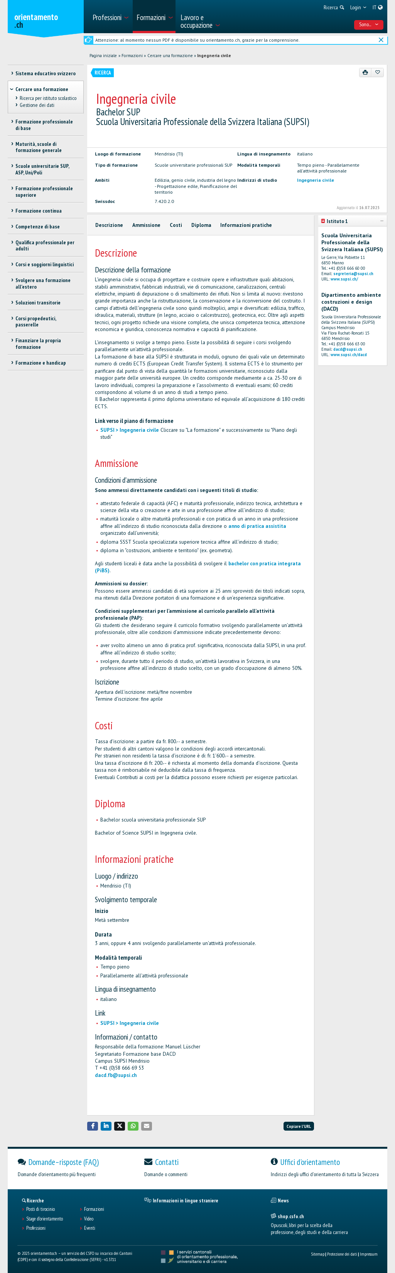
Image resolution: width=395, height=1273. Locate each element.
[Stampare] (365, 72)
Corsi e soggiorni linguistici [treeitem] (44, 264)
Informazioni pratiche (246, 225)
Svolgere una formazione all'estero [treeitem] (43, 283)
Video (88, 1219)
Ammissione (146, 225)
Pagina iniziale (103, 55)
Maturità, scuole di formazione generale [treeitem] (38, 147)
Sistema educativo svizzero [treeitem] (45, 73)
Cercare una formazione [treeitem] (41, 89)
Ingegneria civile (214, 55)
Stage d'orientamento (44, 1219)
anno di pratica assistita (257, 526)
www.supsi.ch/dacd (349, 354)
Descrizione (109, 225)
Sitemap (317, 1254)
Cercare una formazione (170, 55)
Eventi (89, 1228)
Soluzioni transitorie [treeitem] (38, 302)
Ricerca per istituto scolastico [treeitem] (48, 98)
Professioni (36, 1228)
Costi (176, 225)
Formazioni (132, 55)
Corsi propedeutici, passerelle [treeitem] (35, 321)
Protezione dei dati (342, 1254)
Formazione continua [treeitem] (38, 210)
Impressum (369, 1254)
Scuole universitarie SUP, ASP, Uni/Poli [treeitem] (42, 169)
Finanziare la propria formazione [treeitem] (38, 343)
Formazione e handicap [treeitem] (40, 362)
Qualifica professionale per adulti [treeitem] (44, 245)
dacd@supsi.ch (347, 349)
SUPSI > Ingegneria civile (129, 430)
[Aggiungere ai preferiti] (377, 72)
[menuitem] (110, 16)
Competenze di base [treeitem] (37, 226)
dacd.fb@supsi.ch (116, 1075)
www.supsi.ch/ (344, 279)
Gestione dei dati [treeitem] (37, 105)
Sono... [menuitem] (369, 24)
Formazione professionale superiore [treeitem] (44, 191)
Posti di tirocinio (40, 1209)
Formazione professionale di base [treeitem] (44, 125)
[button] (92, 1126)
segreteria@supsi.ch (353, 273)
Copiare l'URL (299, 1126)
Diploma (201, 225)
